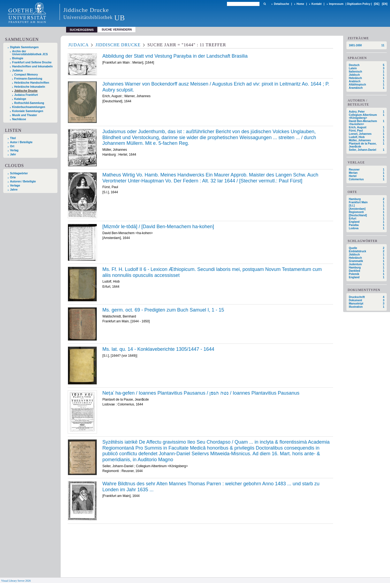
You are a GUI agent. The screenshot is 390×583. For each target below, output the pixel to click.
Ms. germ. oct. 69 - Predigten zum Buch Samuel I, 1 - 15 (163, 310)
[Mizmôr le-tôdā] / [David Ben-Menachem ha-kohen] (158, 226)
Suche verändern (117, 29)
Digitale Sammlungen (24, 47)
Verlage (15, 185)
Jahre (14, 189)
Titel (13, 138)
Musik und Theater (24, 115)
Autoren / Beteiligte (23, 181)
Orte (13, 177)
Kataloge (20, 98)
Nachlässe (19, 119)
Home (300, 3)
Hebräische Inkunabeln (29, 86)
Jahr (13, 154)
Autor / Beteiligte (21, 142)
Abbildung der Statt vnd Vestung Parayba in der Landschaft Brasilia (175, 56)
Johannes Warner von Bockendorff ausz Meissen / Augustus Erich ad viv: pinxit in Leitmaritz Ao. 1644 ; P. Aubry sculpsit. (215, 87)
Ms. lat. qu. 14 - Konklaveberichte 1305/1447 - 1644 (158, 349)
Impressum (336, 3)
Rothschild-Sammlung (29, 102)
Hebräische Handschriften (31, 82)
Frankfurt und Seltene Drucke (32, 62)
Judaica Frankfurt (26, 94)
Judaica (17, 70)
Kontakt (316, 3)
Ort (12, 146)
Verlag (14, 150)
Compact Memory (26, 74)
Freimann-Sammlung (28, 78)
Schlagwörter (19, 173)
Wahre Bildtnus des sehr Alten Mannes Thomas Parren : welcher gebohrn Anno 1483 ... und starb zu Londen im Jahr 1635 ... (210, 486)
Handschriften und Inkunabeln (32, 66)
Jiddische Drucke (26, 90)
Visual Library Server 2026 (16, 580)
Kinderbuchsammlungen (28, 107)
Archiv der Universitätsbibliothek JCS (30, 53)
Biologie (17, 58)
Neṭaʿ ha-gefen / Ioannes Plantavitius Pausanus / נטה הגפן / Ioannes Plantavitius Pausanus (200, 393)
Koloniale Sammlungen (27, 111)
